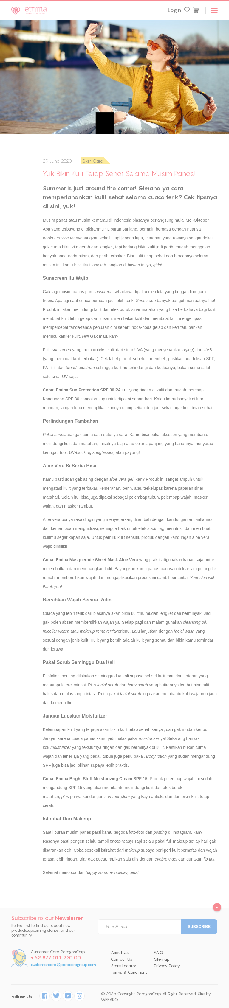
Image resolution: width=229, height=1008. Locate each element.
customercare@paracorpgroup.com (63, 964)
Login (174, 10)
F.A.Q (158, 952)
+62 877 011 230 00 (56, 957)
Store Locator (123, 965)
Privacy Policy (167, 965)
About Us (120, 952)
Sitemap (162, 959)
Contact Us (121, 959)
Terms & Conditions (129, 972)
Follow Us (21, 996)
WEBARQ (109, 999)
